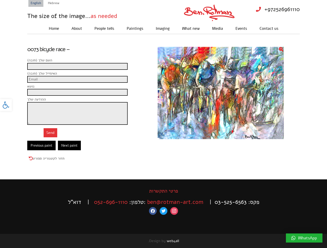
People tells (104, 28)
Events (241, 28)
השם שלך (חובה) (79, 63)
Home (54, 28)
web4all (173, 240)
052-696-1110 (111, 202)
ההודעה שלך (79, 102)
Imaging (163, 28)
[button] (6, 105)
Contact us (269, 28)
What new (191, 28)
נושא (79, 89)
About (77, 28)
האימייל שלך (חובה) (79, 76)
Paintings (135, 28)
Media (217, 28)
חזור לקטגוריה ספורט (48, 158)
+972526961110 (282, 9)
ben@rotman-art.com (175, 202)
